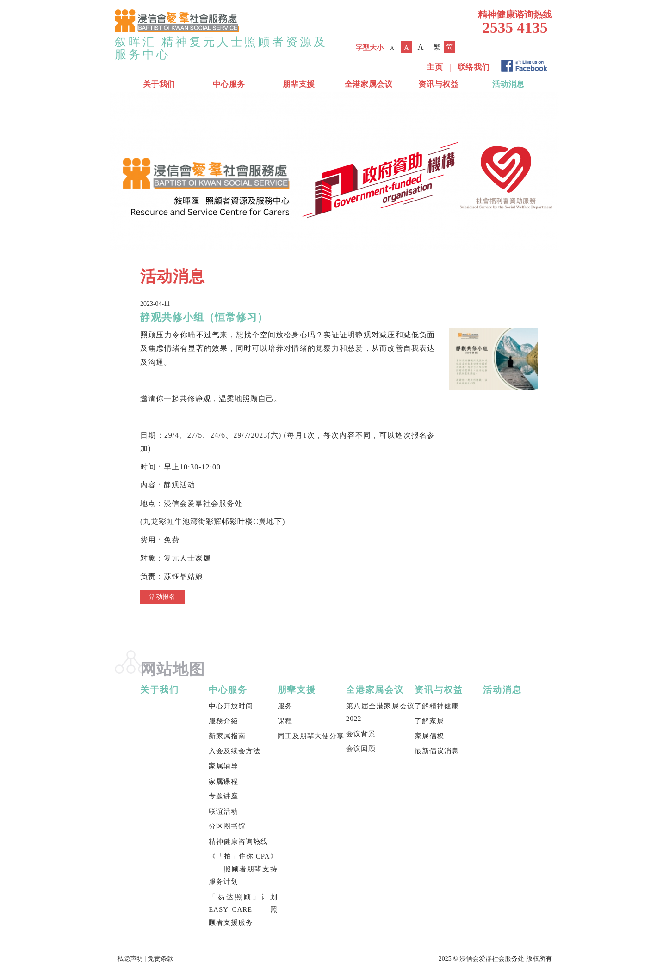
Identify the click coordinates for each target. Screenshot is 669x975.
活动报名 (162, 596)
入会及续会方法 (234, 751)
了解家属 (429, 721)
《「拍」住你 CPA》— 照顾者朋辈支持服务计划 (243, 869)
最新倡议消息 (437, 751)
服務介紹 (223, 721)
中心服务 (229, 84)
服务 (285, 706)
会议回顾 (361, 748)
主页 (435, 67)
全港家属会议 (369, 84)
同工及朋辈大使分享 (311, 736)
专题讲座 (223, 796)
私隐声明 (130, 958)
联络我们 (473, 67)
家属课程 (223, 781)
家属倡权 (429, 736)
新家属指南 (227, 736)
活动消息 (508, 84)
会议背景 (361, 733)
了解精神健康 (437, 706)
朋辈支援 (299, 84)
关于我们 (159, 84)
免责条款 (160, 958)
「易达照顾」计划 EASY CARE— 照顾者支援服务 (243, 909)
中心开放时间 (231, 706)
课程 (285, 721)
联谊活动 (223, 811)
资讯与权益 (438, 84)
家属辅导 (223, 766)
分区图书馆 (227, 826)
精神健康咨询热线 (238, 841)
